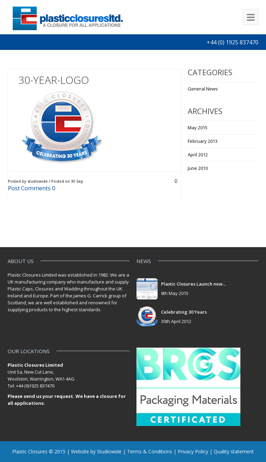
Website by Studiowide (96, 451)
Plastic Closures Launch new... (193, 284)
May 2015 (197, 127)
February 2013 (203, 141)
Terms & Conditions (149, 451)
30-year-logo (53, 80)
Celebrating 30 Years (184, 312)
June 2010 (198, 168)
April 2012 (198, 154)
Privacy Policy (193, 451)
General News (203, 89)
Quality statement (234, 451)
